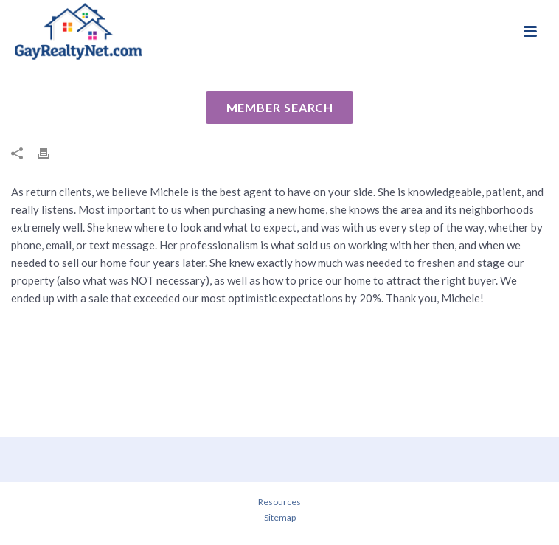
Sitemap (280, 517)
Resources (279, 501)
